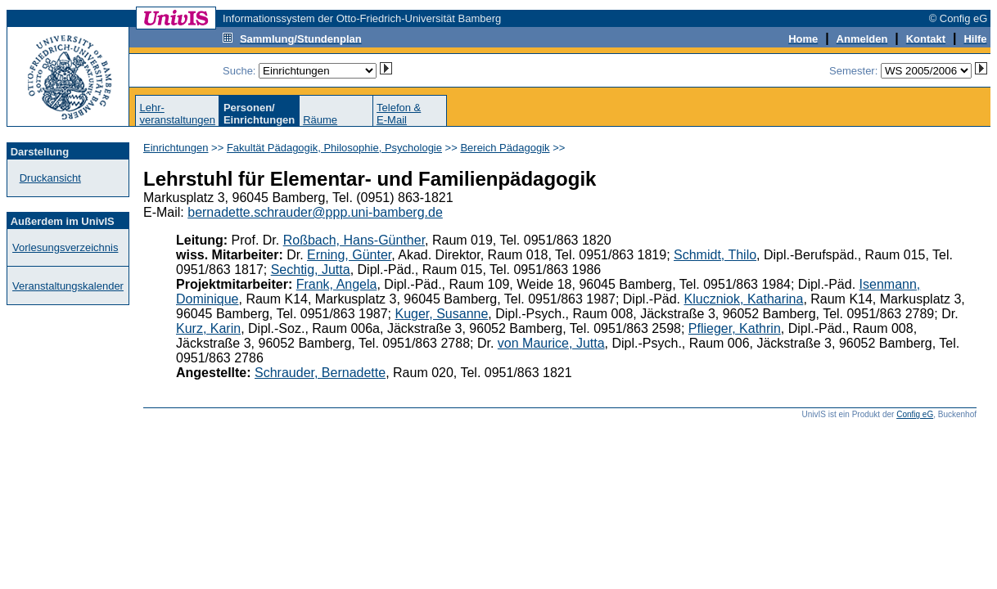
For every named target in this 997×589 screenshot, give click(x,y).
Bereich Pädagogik (504, 148)
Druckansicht (50, 178)
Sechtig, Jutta (310, 270)
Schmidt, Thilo (715, 255)
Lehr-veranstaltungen (177, 113)
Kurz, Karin (208, 328)
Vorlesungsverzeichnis (65, 247)
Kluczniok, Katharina (744, 299)
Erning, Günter (349, 255)
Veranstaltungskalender (68, 286)
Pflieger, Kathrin (734, 328)
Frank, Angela (336, 284)
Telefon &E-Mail (399, 113)
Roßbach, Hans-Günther (354, 240)
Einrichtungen (176, 148)
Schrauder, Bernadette (320, 373)
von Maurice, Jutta (551, 343)
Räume (320, 120)
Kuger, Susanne (441, 314)
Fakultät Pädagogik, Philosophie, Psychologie (334, 148)
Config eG (914, 414)
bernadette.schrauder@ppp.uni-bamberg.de (315, 212)
